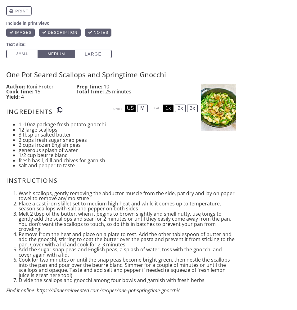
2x (180, 108)
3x (192, 108)
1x (168, 108)
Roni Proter (40, 86)
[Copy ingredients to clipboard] (59, 110)
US (130, 108)
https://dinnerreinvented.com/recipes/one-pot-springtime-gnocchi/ (108, 290)
